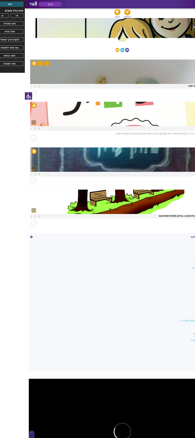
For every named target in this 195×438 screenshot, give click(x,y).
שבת (186, 353)
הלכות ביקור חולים (179, 274)
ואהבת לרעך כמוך (180, 294)
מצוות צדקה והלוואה (178, 333)
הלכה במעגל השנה (179, 261)
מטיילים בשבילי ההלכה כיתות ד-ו (172, 320)
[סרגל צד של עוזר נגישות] (3, 96)
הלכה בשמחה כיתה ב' (178, 268)
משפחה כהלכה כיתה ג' (177, 340)
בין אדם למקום (181, 255)
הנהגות (185, 281)
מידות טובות (183, 327)
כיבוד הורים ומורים (180, 301)
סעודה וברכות (182, 346)
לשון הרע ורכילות (180, 314)
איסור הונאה (183, 248)
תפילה (186, 360)
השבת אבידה (182, 288)
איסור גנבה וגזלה (180, 242)
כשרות (186, 307)
